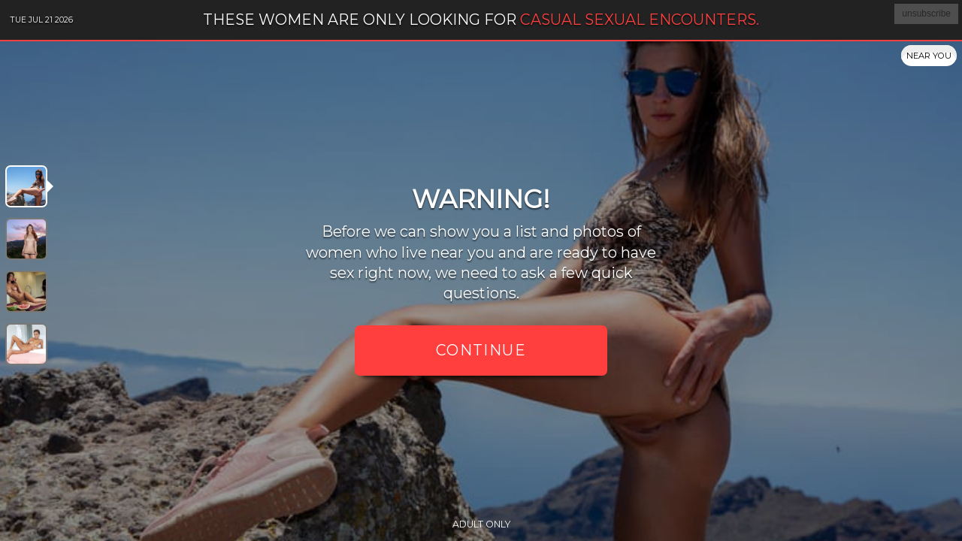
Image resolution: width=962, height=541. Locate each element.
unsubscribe (926, 13)
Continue (481, 350)
